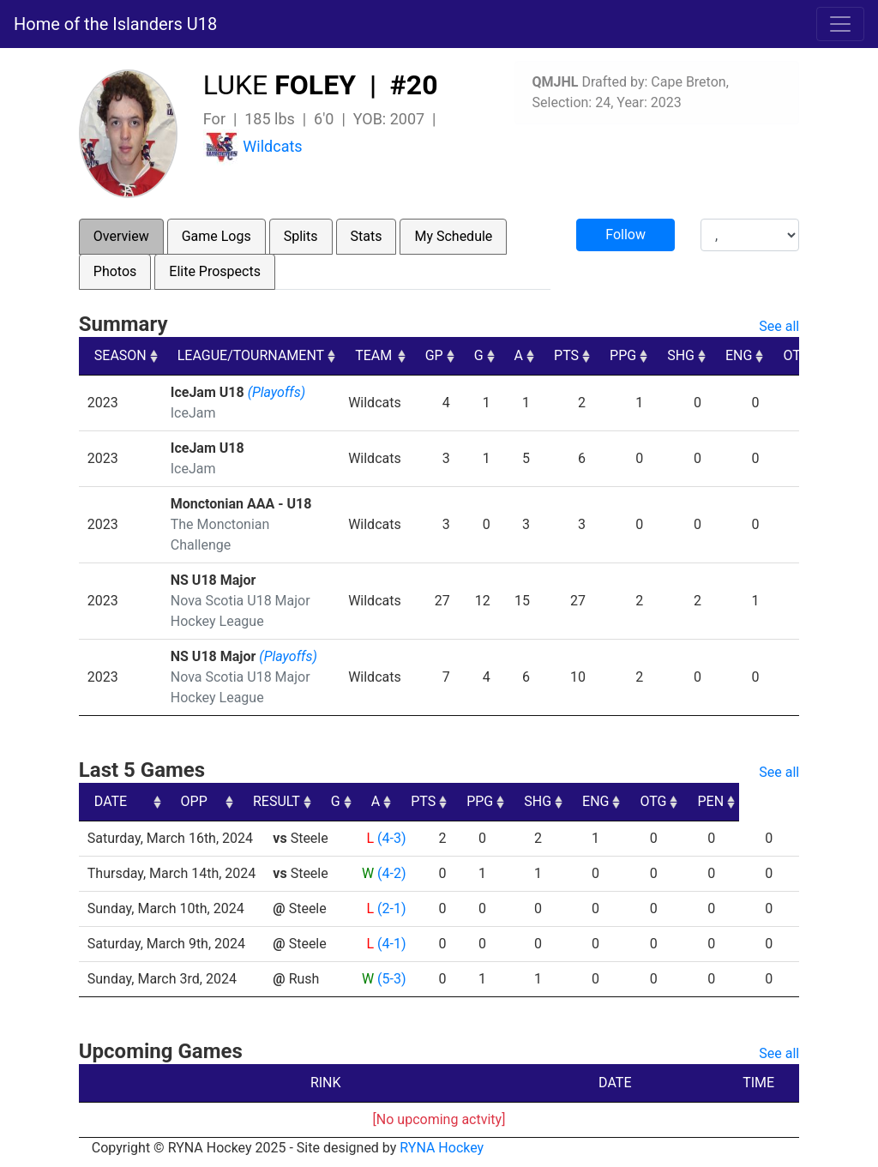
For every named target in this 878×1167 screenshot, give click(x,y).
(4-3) (391, 838)
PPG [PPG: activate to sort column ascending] (623, 355)
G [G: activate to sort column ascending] (479, 355)
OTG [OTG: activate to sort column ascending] (796, 355)
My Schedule (453, 236)
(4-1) (391, 943)
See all (779, 326)
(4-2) (391, 873)
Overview (121, 236)
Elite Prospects (215, 271)
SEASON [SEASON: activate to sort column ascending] (120, 355)
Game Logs (216, 236)
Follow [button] (625, 234)
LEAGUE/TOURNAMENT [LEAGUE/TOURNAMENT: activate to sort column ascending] (250, 355)
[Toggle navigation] (840, 24)
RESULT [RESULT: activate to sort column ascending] (376, 801)
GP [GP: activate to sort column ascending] (434, 355)
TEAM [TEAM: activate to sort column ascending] (373, 355)
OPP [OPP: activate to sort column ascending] (293, 801)
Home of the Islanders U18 (115, 24)
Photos (115, 271)
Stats (366, 236)
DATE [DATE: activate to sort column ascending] (110, 801)
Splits (301, 236)
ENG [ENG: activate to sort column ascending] (738, 355)
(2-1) (391, 908)
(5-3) (391, 979)
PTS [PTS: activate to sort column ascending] (566, 355)
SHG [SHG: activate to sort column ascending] (681, 355)
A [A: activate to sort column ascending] (518, 355)
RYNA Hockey (442, 1148)
